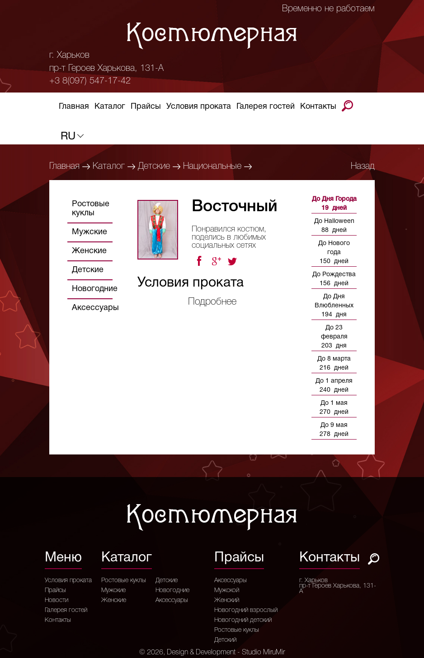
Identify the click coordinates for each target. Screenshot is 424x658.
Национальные (212, 166)
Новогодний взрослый (246, 610)
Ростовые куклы (90, 208)
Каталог (109, 108)
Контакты (318, 108)
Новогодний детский (243, 620)
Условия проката (198, 108)
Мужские (89, 232)
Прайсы (146, 108)
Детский (225, 640)
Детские (154, 166)
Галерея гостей (265, 108)
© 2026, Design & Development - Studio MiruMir (212, 652)
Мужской (226, 590)
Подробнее (212, 301)
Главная (74, 108)
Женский (226, 600)
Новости (56, 600)
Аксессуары (95, 308)
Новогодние (95, 289)
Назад (363, 166)
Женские (89, 251)
